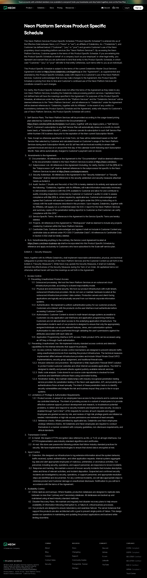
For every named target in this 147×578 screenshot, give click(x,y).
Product (30, 8)
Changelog (76, 552)
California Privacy (29, 573)
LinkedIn (104, 560)
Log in (127, 8)
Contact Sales (50, 560)
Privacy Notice (9, 571)
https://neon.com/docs (106, 162)
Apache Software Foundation (26, 569)
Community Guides (79, 560)
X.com (103, 556)
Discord (103, 548)
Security (48, 564)
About (47, 548)
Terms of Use (19, 571)
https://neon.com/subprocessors (73, 171)
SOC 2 (132, 565)
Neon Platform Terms (33, 571)
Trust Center (131, 573)
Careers (48, 556)
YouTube (104, 565)
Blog (46, 552)
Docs (52, 8)
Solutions (42, 8)
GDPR (132, 552)
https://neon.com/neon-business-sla (44, 243)
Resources (71, 8)
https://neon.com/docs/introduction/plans (46, 124)
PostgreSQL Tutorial (79, 564)
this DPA (53, 197)
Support (75, 556)
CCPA (132, 548)
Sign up (138, 8)
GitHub (103, 552)
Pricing (59, 8)
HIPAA (133, 569)
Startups (75, 568)
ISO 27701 (133, 561)
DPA (116, 165)
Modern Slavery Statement (13, 573)
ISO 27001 (133, 556)
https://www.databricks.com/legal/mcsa (63, 71)
